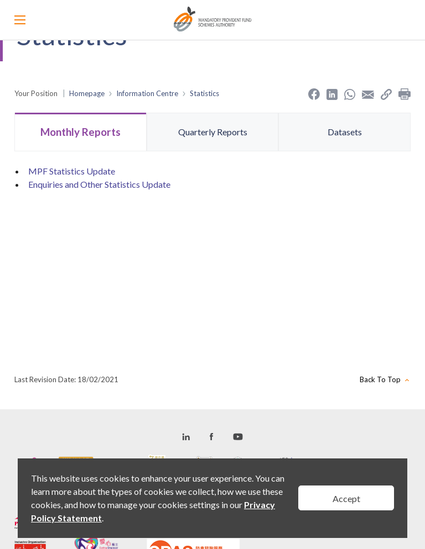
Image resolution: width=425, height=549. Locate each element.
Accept (346, 498)
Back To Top (380, 379)
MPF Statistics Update (71, 171)
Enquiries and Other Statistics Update (99, 184)
